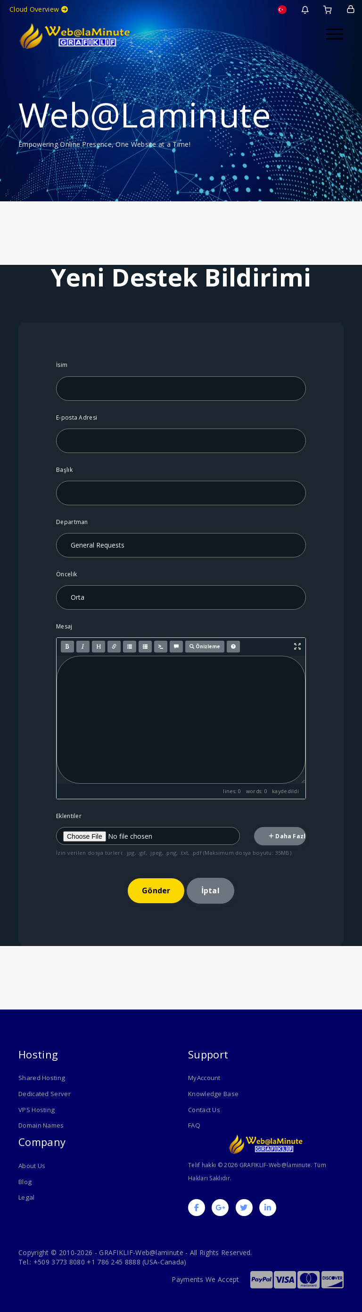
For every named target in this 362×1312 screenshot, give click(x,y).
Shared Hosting (41, 1077)
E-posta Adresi (76, 417)
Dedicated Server (44, 1093)
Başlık (64, 470)
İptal (210, 890)
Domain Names (41, 1125)
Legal (26, 1197)
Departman (72, 522)
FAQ (194, 1125)
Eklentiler (69, 816)
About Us (31, 1165)
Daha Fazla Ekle (287, 836)
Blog (24, 1181)
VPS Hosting (36, 1109)
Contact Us (204, 1109)
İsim (61, 365)
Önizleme (204, 646)
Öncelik (66, 574)
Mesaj (64, 626)
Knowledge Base (213, 1093)
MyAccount (204, 1077)
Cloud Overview (38, 9)
